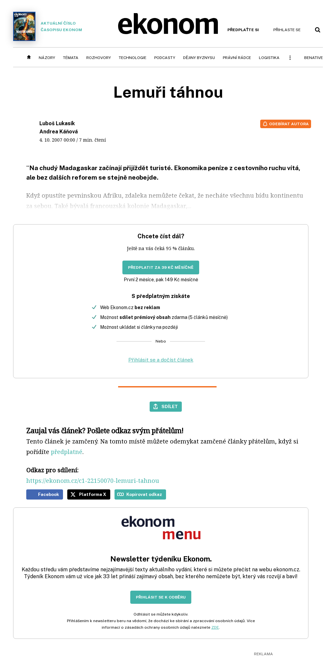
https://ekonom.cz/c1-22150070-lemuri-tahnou (92, 480)
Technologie (132, 57)
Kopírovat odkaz (144, 494)
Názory (47, 57)
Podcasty (164, 57)
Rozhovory (98, 57)
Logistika (269, 57)
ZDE (215, 627)
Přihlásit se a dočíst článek (160, 360)
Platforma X (92, 494)
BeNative (313, 57)
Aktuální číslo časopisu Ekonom (47, 26)
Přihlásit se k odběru (161, 597)
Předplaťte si (243, 30)
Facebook (48, 494)
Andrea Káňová (58, 131)
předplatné (66, 452)
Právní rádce (237, 57)
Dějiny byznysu (199, 57)
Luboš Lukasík (57, 123)
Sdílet (169, 406)
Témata (70, 57)
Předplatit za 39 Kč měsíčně (161, 267)
